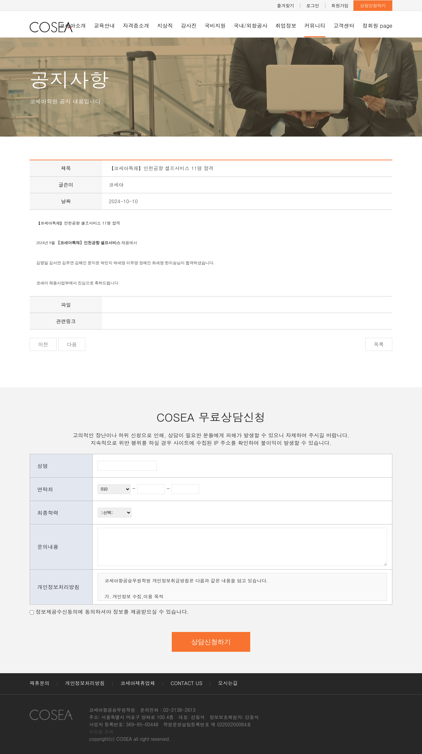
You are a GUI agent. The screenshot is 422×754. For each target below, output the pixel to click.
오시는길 (228, 682)
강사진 (189, 25)
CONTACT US (186, 682)
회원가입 (339, 5)
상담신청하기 (373, 5)
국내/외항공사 (251, 25)
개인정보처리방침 (85, 682)
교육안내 (104, 25)
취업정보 (285, 25)
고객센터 (343, 25)
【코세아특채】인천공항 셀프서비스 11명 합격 (78, 223)
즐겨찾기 (285, 5)
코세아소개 (73, 25)
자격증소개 (136, 25)
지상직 (165, 25)
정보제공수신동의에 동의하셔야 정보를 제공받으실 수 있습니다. (112, 611)
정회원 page (377, 25)
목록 (379, 344)
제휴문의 (39, 682)
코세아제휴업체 (137, 682)
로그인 (312, 5)
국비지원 (215, 25)
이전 (43, 344)
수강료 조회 (101, 731)
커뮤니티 (314, 25)
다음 (72, 344)
